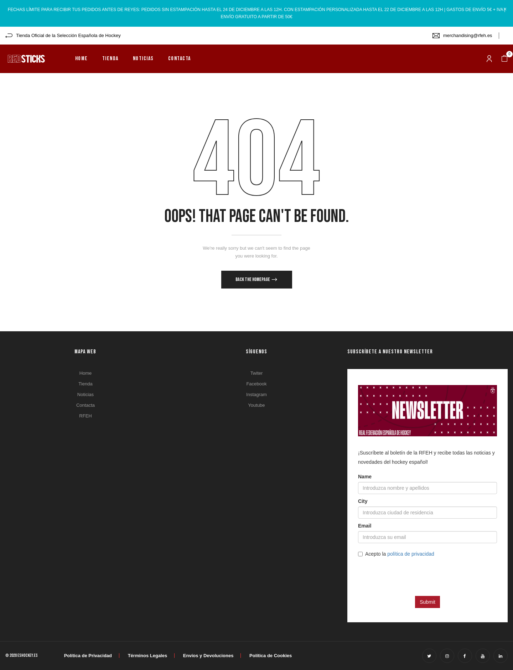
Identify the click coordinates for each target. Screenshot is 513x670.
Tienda (85, 383)
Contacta (85, 405)
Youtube (256, 405)
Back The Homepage (253, 279)
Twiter (256, 373)
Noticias (85, 394)
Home (85, 373)
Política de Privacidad (88, 655)
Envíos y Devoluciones (208, 655)
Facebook (256, 383)
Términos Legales (147, 655)
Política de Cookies (270, 655)
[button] (504, 58)
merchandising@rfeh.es (467, 35)
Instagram (256, 394)
